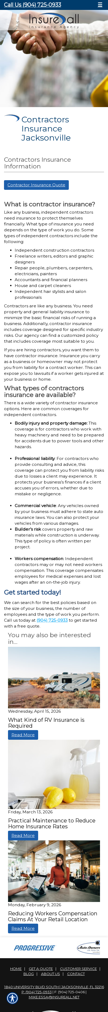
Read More (23, 734)
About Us (50, 974)
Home (16, 968)
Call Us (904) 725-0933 (32, 5)
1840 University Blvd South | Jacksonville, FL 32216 (54, 987)
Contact (76, 974)
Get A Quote (41, 968)
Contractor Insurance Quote (36, 184)
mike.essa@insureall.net (54, 997)
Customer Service (78, 968)
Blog (28, 974)
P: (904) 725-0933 (37, 992)
